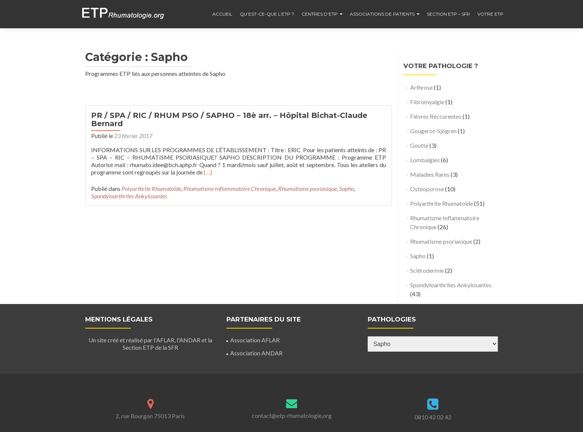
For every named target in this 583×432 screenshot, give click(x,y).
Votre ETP (490, 14)
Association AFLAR (255, 339)
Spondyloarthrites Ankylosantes (129, 195)
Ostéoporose (427, 188)
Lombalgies (425, 159)
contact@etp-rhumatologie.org (292, 415)
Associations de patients (382, 14)
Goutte (419, 145)
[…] (208, 172)
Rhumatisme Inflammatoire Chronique (229, 188)
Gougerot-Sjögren (433, 130)
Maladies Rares (430, 174)
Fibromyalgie (427, 101)
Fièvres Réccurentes (435, 116)
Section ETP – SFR (448, 14)
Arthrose (421, 87)
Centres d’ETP (320, 14)
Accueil (222, 14)
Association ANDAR (256, 352)
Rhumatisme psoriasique (307, 188)
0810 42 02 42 (433, 416)
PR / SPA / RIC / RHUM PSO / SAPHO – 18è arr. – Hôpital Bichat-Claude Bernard (229, 119)
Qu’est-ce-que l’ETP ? (267, 14)
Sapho (346, 188)
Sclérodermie (427, 270)
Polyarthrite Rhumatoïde (151, 188)
